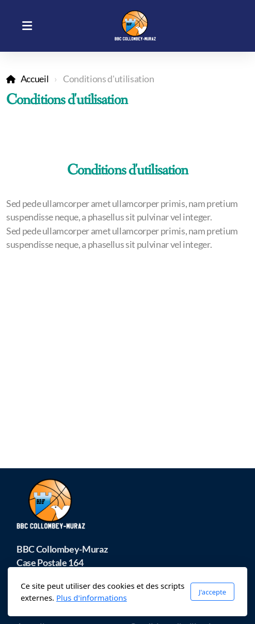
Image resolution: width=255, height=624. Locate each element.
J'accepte (212, 592)
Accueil (35, 78)
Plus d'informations (91, 597)
